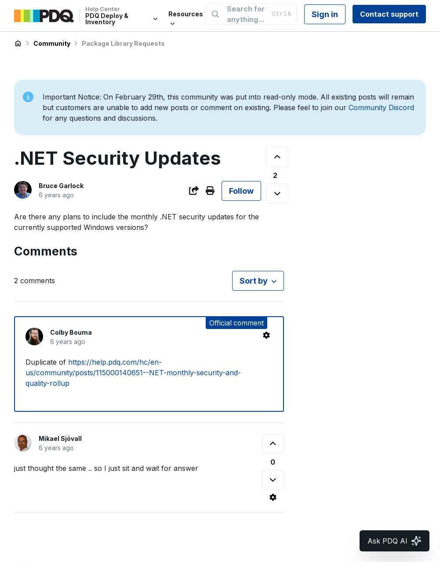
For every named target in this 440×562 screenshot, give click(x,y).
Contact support (389, 14)
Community (51, 43)
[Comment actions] (266, 335)
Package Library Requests (123, 43)
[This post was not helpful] (277, 193)
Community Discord (381, 107)
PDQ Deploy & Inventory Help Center (18, 44)
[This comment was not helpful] (273, 480)
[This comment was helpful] (273, 444)
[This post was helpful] (277, 157)
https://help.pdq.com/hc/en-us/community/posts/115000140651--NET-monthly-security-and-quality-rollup (133, 373)
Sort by (254, 280)
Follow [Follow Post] (241, 191)
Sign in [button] (325, 14)
